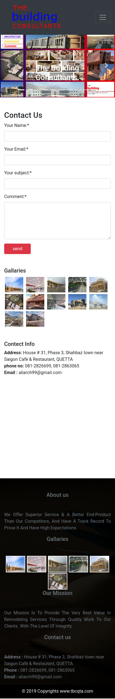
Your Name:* (16, 125)
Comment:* (15, 196)
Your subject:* (18, 172)
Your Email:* (16, 149)
